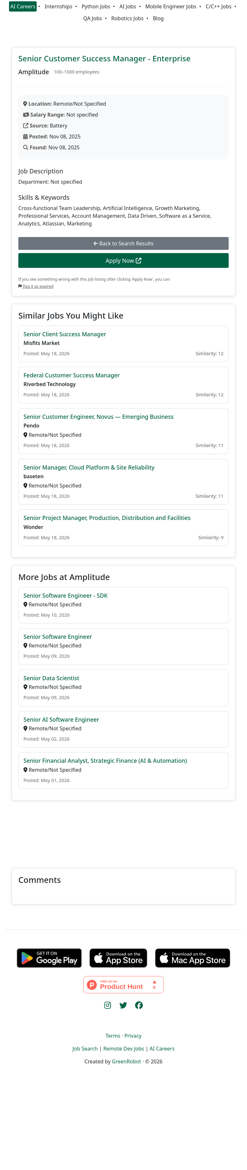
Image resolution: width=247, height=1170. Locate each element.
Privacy (133, 1035)
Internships (58, 6)
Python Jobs (96, 6)
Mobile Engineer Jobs (170, 6)
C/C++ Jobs (218, 6)
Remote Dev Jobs (123, 1048)
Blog (158, 18)
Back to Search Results (123, 243)
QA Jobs (92, 18)
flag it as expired (35, 286)
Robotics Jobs (127, 18)
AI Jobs (128, 6)
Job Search (85, 1048)
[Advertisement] (123, 830)
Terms (112, 1035)
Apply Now (123, 260)
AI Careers (22, 6)
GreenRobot (126, 1061)
